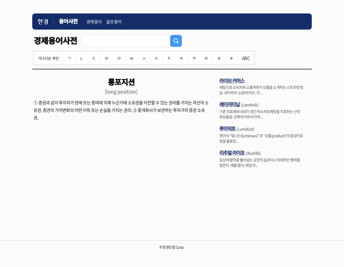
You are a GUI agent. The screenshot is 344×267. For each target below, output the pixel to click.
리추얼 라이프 (231, 152)
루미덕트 (227, 128)
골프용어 (114, 21)
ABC (246, 58)
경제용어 (94, 21)
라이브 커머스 (231, 80)
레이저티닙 (229, 104)
